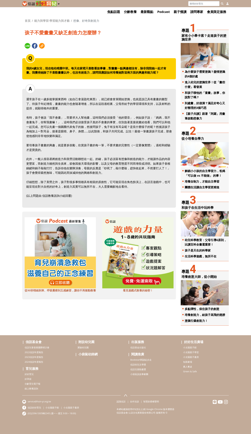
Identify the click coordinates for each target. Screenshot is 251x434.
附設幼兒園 (86, 342)
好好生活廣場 (193, 342)
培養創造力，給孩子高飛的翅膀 (205, 315)
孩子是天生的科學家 (198, 250)
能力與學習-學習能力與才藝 (52, 21)
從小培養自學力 (193, 138)
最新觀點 (147, 12)
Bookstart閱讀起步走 (141, 359)
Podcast (163, 12)
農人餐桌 (187, 366)
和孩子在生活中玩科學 (198, 207)
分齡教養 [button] (130, 12)
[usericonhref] (226, 4)
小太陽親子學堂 (191, 352)
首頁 (28, 21)
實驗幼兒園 (83, 347)
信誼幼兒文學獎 (138, 364)
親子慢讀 (180, 12)
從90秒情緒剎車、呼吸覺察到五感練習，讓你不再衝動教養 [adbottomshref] (60, 290)
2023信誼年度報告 (34, 357)
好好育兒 (29, 374)
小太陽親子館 (190, 347)
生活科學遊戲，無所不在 (200, 256)
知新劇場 (187, 361)
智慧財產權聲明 (151, 401)
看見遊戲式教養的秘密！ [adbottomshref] (138, 290)
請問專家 (196, 12)
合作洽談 (134, 401)
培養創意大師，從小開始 (199, 276)
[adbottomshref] (60, 252)
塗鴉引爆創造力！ (196, 321)
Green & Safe (190, 371)
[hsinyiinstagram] (226, 402)
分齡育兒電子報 (32, 383)
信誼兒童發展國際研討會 (37, 347)
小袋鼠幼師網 (88, 354)
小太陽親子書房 (191, 357)
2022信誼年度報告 (34, 352)
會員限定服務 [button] (216, 12)
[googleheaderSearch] (222, 4)
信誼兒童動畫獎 (138, 369)
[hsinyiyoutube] (220, 402)
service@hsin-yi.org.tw (39, 401)
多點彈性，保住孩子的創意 (202, 309)
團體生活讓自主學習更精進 (202, 187)
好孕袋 (28, 378)
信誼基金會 (34, 342)
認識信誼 (121, 401)
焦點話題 (113, 12)
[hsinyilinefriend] (215, 402)
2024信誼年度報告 (34, 361)
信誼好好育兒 (34, 407)
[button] (59, 3)
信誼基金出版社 (138, 347)
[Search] (203, 3)
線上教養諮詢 (31, 388)
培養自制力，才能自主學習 (202, 181)
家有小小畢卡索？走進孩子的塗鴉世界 (204, 37)
